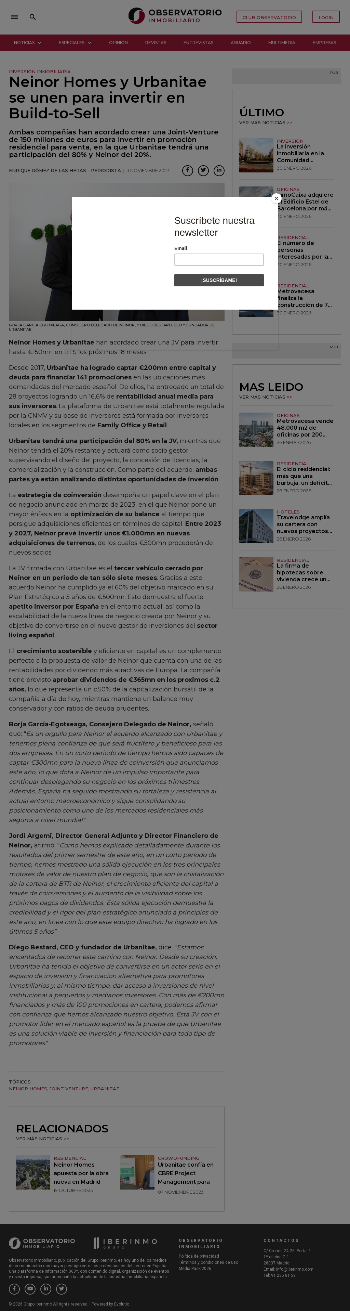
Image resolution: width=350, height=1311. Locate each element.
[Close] (276, 198)
